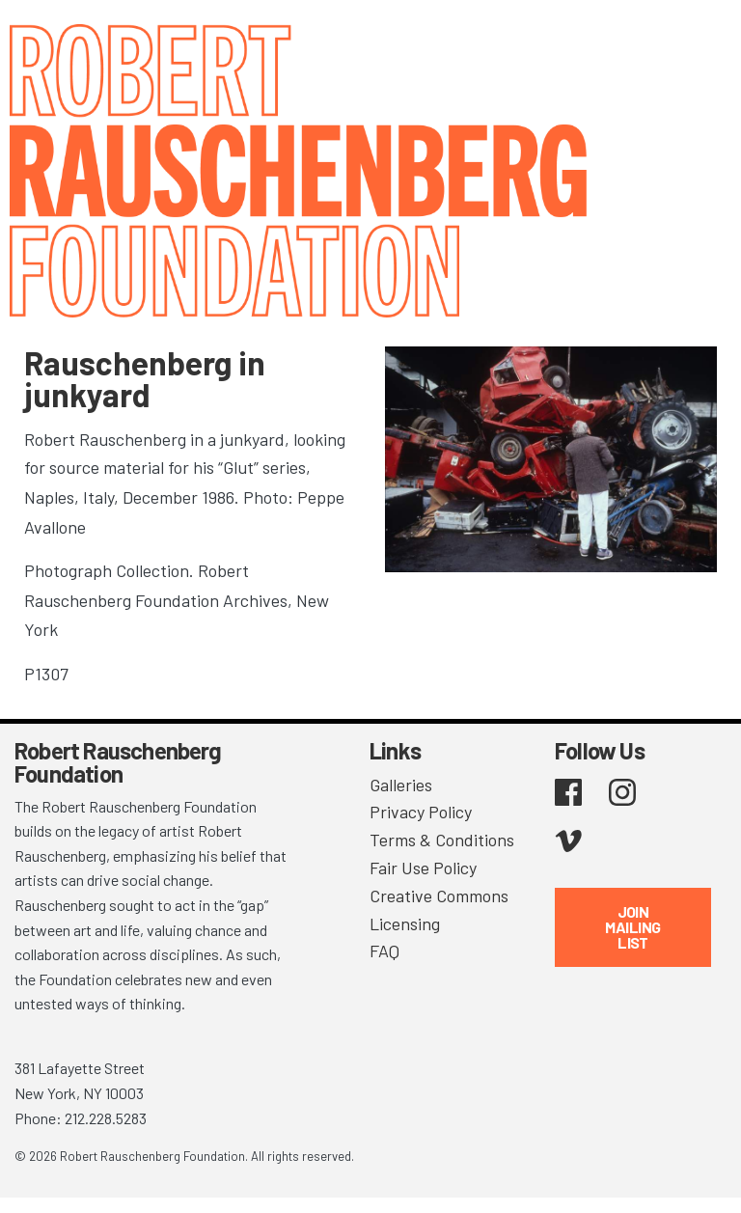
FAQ (384, 950)
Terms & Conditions (442, 839)
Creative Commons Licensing (439, 909)
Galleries (401, 784)
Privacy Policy (421, 811)
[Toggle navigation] (702, 41)
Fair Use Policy (423, 867)
